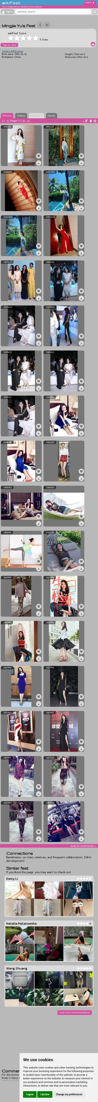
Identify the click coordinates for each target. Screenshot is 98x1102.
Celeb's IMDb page (12, 51)
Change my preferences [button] (69, 1094)
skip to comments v (83, 845)
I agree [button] (30, 1094)
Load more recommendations (74, 1012)
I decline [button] (45, 1094)
